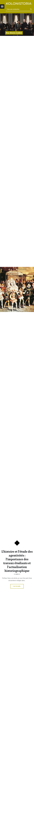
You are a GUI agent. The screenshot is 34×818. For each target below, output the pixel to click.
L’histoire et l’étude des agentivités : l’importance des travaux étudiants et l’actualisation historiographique (17, 561)
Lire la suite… (17, 586)
